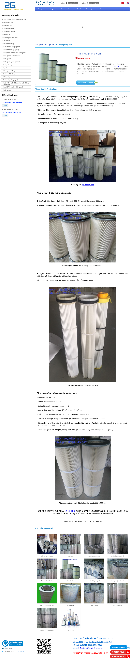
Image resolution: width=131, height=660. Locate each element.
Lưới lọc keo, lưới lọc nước (11, 62)
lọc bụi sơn (116, 66)
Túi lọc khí (6, 41)
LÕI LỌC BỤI (70, 511)
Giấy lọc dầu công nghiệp (11, 47)
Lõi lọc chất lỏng (8, 44)
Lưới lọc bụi (7, 90)
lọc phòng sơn (88, 185)
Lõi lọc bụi (6, 77)
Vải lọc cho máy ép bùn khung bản (14, 53)
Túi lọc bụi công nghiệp (10, 80)
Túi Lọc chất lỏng (9, 74)
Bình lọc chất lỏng (9, 71)
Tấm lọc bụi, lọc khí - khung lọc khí (14, 19)
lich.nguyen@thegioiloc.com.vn (90, 648)
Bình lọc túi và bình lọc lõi (11, 56)
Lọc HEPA (6, 34)
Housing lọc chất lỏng (10, 37)
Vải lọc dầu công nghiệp (11, 50)
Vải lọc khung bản (9, 65)
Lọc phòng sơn (8, 22)
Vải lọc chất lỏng (8, 28)
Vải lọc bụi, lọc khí (9, 31)
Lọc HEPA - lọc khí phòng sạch (13, 87)
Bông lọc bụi (7, 25)
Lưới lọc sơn (7, 59)
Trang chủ (39, 45)
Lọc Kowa (6, 68)
